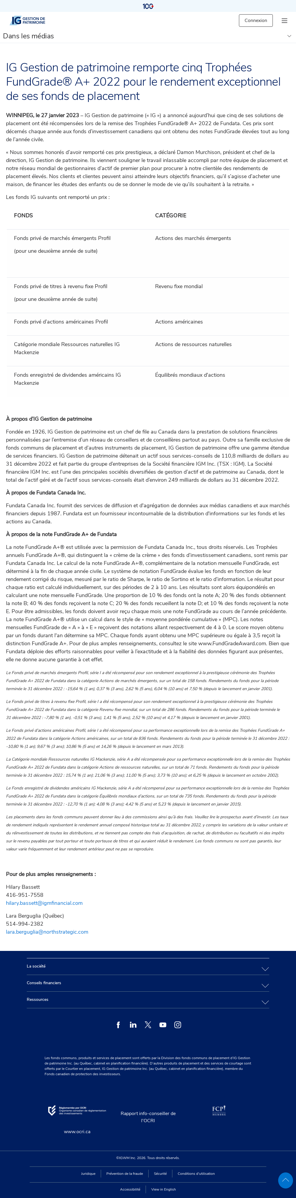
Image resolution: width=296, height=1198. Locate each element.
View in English (163, 1189)
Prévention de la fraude (124, 1173)
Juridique (88, 1173)
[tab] (148, 966)
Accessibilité (130, 1189)
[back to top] (285, 1180)
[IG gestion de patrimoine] (32, 20)
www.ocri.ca (77, 1131)
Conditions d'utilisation (196, 1173)
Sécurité (160, 1173)
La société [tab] (36, 966)
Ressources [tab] (37, 999)
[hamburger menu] (284, 21)
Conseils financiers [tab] (44, 983)
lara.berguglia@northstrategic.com (47, 931)
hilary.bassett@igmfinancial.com (44, 903)
